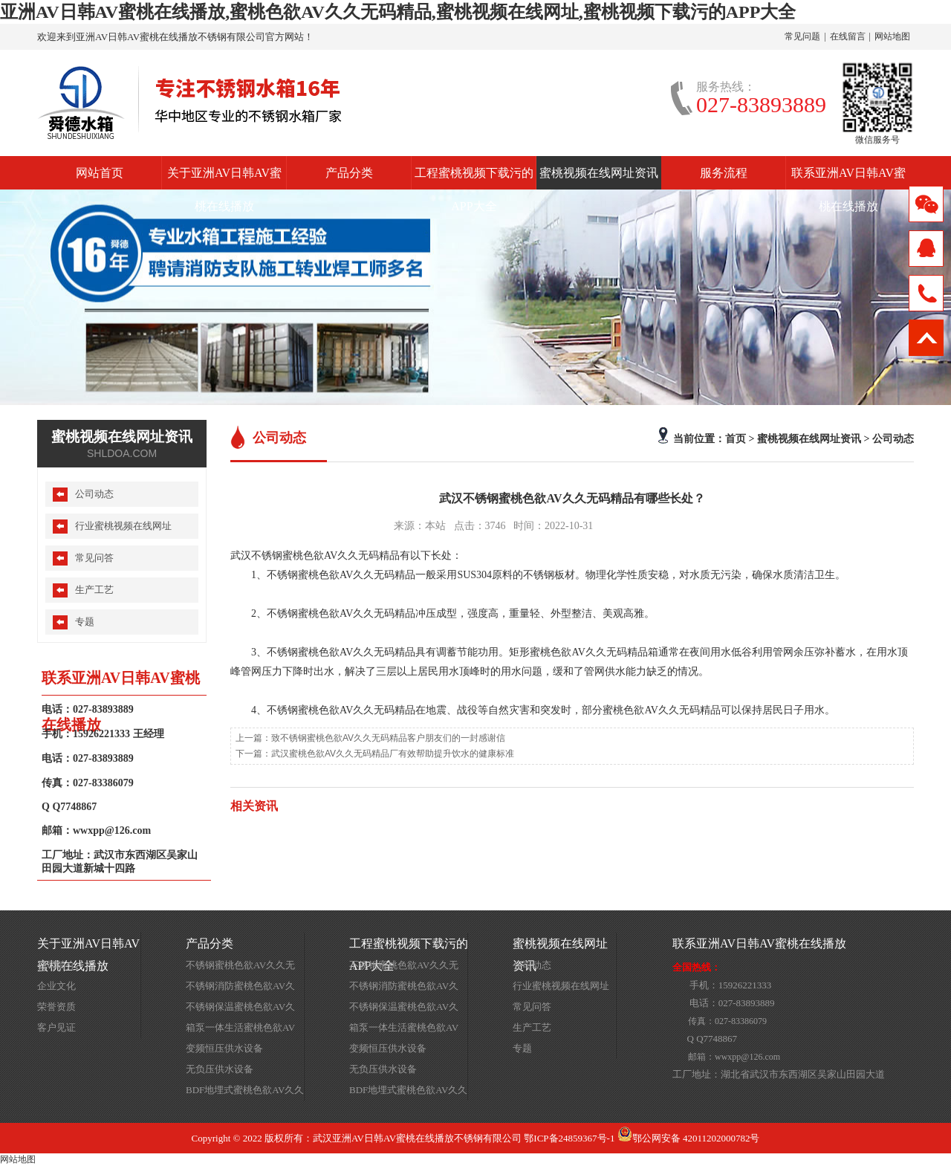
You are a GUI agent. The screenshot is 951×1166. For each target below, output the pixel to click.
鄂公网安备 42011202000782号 (688, 1138)
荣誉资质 (56, 1006)
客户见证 (56, 1027)
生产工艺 (94, 589)
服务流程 (723, 172)
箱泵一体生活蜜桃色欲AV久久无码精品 (240, 1030)
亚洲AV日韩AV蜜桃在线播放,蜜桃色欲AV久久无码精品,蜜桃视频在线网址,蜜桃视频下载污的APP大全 (398, 12)
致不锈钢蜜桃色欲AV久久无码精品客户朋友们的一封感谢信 (388, 738)
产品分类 (349, 172)
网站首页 (99, 172)
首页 (735, 438)
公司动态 (893, 438)
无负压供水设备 (219, 1069)
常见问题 (802, 36)
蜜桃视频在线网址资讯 (598, 172)
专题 (84, 621)
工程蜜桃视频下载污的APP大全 (474, 178)
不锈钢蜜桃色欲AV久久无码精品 (240, 967)
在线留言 (848, 36)
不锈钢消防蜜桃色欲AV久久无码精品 (240, 988)
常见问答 (94, 557)
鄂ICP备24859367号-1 (569, 1138)
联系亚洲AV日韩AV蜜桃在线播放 (848, 178)
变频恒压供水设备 (224, 1048)
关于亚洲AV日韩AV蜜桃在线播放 (224, 178)
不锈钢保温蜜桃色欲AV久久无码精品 (240, 1009)
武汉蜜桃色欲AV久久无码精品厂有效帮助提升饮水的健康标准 (392, 753)
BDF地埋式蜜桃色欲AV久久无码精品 (245, 1092)
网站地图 (892, 36)
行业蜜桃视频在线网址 (123, 525)
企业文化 (56, 985)
